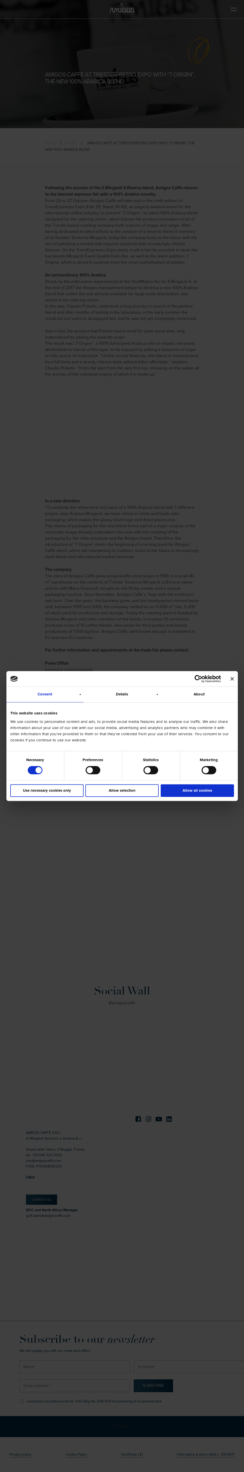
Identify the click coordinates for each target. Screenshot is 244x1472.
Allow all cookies (197, 790)
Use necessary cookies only (47, 790)
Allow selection (122, 790)
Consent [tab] (45, 694)
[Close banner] (232, 679)
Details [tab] (122, 694)
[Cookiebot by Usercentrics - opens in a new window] (198, 679)
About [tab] (199, 694)
